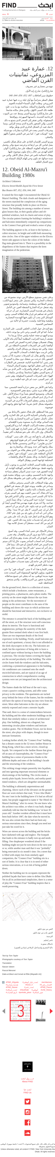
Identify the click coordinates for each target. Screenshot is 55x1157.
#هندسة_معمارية (12, 985)
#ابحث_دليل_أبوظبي (30, 982)
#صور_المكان (38, 992)
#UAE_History (46, 990)
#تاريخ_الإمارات (11, 992)
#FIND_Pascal (46, 987)
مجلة (51, 18)
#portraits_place (25, 992)
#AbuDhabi (24, 990)
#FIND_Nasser (11, 987)
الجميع (47, 18)
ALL (47, 20)
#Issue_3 (29, 985)
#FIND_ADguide (12, 982)
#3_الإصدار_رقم (46, 985)
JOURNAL (52, 20)
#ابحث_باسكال (11, 990)
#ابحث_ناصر (29, 987)
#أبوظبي (35, 990)
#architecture (47, 982)
